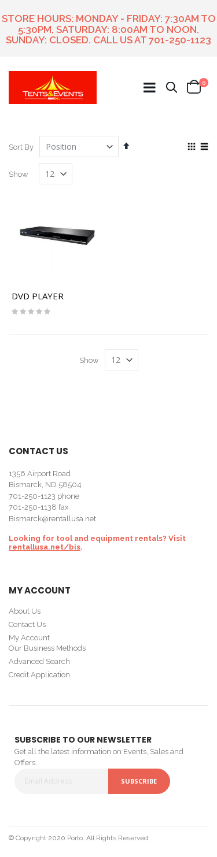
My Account (29, 637)
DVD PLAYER (38, 296)
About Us (25, 611)
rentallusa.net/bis (44, 547)
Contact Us (27, 624)
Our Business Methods (47, 648)
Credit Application (39, 674)
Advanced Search (39, 661)
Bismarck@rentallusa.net (52, 518)
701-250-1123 (180, 40)
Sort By (21, 147)
